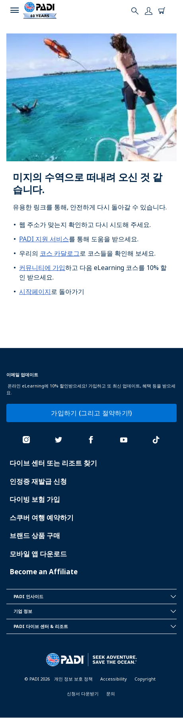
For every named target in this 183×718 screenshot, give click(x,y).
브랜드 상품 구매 (35, 535)
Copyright (145, 679)
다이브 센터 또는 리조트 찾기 (53, 463)
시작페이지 (35, 291)
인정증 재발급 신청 (38, 481)
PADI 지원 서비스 (44, 239)
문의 (110, 693)
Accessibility (113, 679)
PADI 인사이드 (95, 596)
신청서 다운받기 (83, 693)
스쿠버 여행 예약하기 (42, 517)
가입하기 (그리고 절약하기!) (91, 413)
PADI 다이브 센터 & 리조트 (95, 626)
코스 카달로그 (60, 253)
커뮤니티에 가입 (42, 267)
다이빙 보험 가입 (35, 499)
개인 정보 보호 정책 (73, 679)
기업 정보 (95, 611)
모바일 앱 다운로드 (38, 553)
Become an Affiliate (44, 571)
